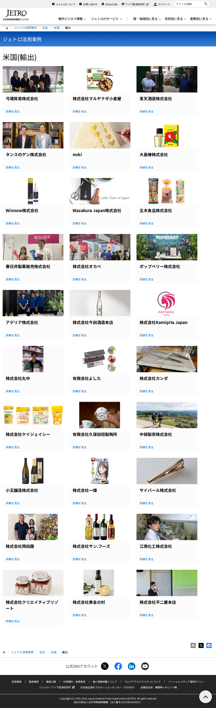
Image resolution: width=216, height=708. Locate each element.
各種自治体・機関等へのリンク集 (159, 687)
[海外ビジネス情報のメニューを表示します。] (71, 19)
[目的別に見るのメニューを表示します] (175, 19)
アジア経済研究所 (137, 4)
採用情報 (16, 681)
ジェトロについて (65, 4)
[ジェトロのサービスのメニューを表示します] (106, 19)
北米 (45, 28)
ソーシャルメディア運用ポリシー (186, 681)
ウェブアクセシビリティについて (143, 681)
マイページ (164, 4)
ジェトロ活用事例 (25, 28)
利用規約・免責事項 (74, 681)
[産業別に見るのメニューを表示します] (200, 19)
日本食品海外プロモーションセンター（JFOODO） (108, 687)
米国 (56, 28)
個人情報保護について (105, 681)
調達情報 (34, 681)
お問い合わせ (90, 4)
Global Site (111, 4)
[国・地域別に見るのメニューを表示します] (146, 19)
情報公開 (51, 681)
